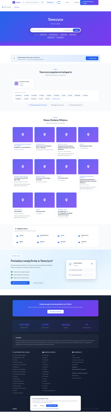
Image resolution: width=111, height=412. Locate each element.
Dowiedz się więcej (38, 283)
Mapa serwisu (75, 375)
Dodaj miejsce (92, 58)
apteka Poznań (51, 37)
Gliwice (45, 385)
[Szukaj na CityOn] (32, 2)
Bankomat (16, 367)
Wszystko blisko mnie (18, 357)
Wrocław (34, 95)
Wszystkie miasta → (56, 98)
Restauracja (16, 378)
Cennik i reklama (76, 357)
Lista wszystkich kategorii (19, 355)
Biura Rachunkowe (18, 392)
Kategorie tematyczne (57, 105)
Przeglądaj (50, 2)
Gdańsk (49, 95)
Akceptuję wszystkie (51, 405)
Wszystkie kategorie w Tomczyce (38, 105)
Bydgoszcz (18, 98)
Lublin (70, 95)
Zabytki (15, 376)
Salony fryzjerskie (17, 362)
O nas (73, 355)
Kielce (47, 98)
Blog (68, 2)
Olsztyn (45, 388)
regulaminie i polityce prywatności (52, 408)
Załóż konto (75, 364)
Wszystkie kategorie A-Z (75, 105)
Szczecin (85, 95)
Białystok (77, 95)
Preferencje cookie (76, 378)
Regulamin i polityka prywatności (80, 373)
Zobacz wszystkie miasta (48, 390)
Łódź (63, 95)
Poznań (41, 95)
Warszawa (18, 95)
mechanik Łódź (60, 37)
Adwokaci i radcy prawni (19, 388)
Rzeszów (33, 98)
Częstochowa (46, 383)
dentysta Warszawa (53, 34)
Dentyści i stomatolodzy (19, 371)
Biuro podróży (17, 385)
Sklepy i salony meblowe (19, 369)
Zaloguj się (74, 367)
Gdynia (26, 98)
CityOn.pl (96, 408)
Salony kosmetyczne (18, 381)
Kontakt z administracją (77, 362)
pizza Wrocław (64, 34)
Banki (15, 390)
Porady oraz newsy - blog (78, 360)
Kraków (26, 95)
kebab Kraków (43, 34)
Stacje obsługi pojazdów (19, 374)
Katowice (56, 95)
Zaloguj (76, 2)
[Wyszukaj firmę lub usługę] (47, 30)
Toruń (41, 98)
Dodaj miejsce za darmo (20, 283)
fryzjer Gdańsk (73, 34)
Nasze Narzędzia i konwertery (79, 369)
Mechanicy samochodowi (19, 364)
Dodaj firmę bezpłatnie (55, 311)
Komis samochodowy (18, 383)
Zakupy (15, 360)
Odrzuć (35, 405)
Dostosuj (42, 405)
